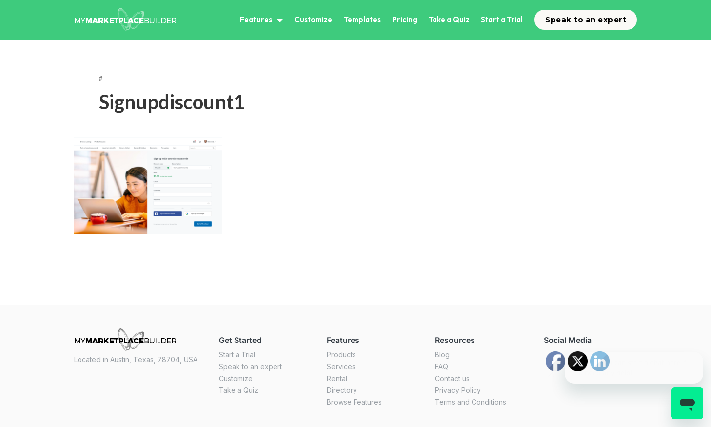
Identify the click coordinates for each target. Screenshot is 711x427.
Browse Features (354, 402)
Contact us (452, 378)
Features (256, 19)
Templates (362, 19)
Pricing (404, 19)
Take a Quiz (449, 19)
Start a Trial (502, 19)
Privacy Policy (458, 390)
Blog (442, 354)
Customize (313, 19)
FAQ (441, 366)
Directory (342, 390)
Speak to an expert (585, 19)
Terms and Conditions (470, 402)
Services (341, 366)
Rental (337, 378)
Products (341, 354)
